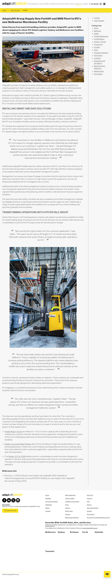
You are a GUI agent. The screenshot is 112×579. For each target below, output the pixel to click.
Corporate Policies (51, 501)
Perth (85, 532)
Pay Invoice (90, 514)
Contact (85, 4)
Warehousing (99, 71)
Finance (67, 514)
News (96, 28)
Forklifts (97, 47)
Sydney (61, 532)
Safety (96, 34)
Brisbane (74, 532)
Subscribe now (10, 510)
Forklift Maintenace (101, 36)
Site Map (48, 498)
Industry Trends (100, 42)
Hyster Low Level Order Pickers (18, 444)
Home (4, 10)
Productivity (98, 44)
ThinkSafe (48, 505)
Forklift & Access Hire (57, 4)
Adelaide (99, 532)
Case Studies (15, 10)
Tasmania (49, 551)
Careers (89, 498)
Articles (97, 18)
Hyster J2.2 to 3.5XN (17, 457)
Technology (98, 55)
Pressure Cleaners (101, 53)
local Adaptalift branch (89, 528)
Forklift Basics (99, 39)
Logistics (97, 58)
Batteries (97, 31)
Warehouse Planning (72, 517)
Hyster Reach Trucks (13, 432)
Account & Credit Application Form (98, 517)
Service (72, 4)
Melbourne (50, 532)
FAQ (88, 501)
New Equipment (33, 4)
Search (89, 505)
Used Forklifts (44, 4)
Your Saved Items (92, 508)
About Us (78, 4)
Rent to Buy (69, 511)
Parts (67, 4)
